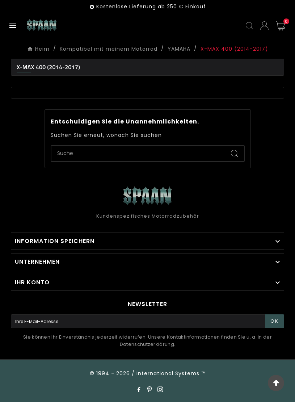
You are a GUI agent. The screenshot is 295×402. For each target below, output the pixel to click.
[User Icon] (264, 25)
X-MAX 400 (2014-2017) (48, 67)
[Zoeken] (138, 153)
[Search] (234, 154)
